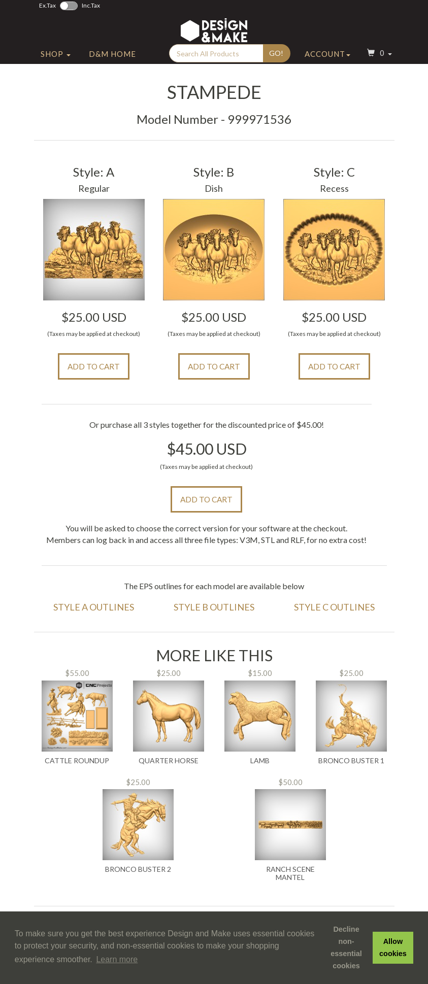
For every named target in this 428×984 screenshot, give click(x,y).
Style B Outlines (214, 607)
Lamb (260, 761)
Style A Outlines (93, 607)
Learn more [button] (117, 959)
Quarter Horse (169, 761)
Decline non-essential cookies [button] (346, 947)
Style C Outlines (334, 607)
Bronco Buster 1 (351, 761)
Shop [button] (56, 62)
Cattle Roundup (77, 761)
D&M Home (112, 62)
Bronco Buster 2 (138, 869)
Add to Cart (94, 366)
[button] (378, 63)
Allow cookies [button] (393, 947)
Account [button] (327, 62)
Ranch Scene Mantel (290, 873)
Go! (276, 61)
